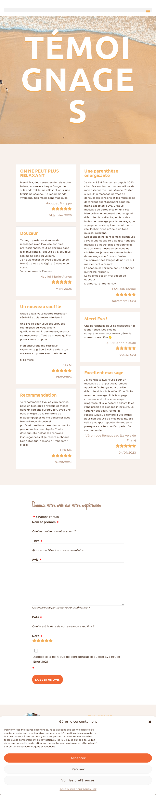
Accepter (78, 764)
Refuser (78, 776)
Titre (35, 541)
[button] (150, 728)
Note (35, 636)
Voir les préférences (78, 787)
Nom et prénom (44, 522)
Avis (35, 559)
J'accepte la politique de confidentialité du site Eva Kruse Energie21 (76, 659)
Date (35, 617)
